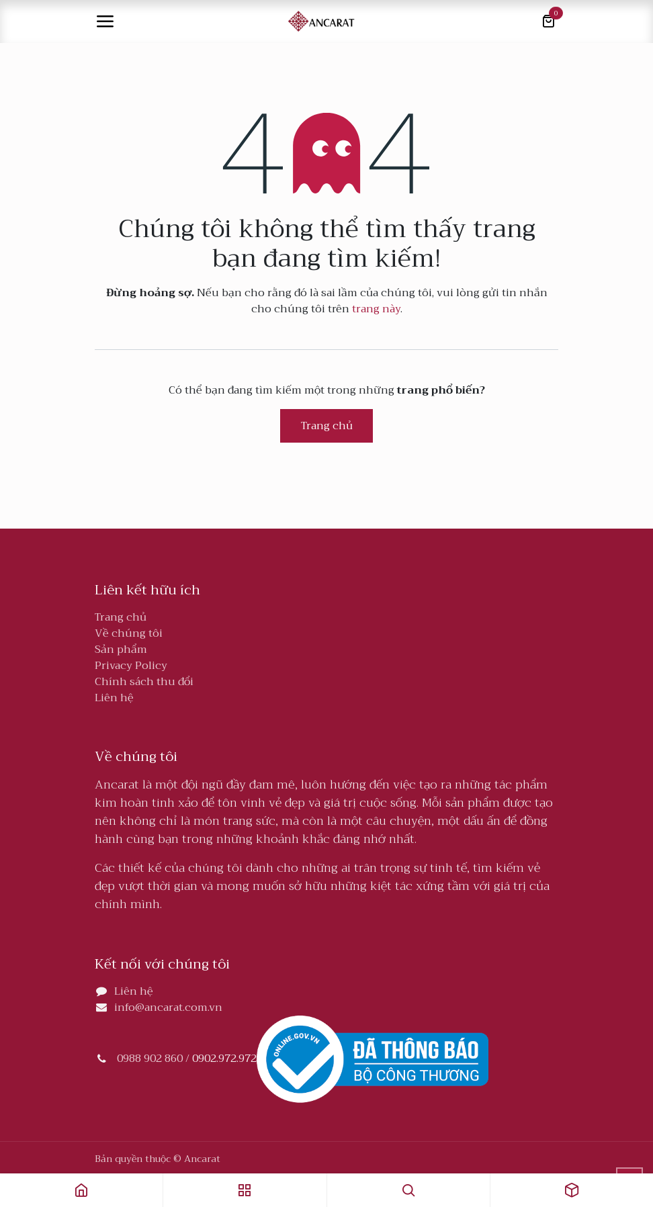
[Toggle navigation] (105, 21)
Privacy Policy (131, 665)
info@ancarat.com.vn (168, 1007)
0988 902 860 (150, 1059)
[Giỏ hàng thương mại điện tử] (548, 21)
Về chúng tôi (129, 633)
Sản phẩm (121, 649)
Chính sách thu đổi (144, 681)
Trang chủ (327, 425)
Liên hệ (114, 697)
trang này (376, 309)
